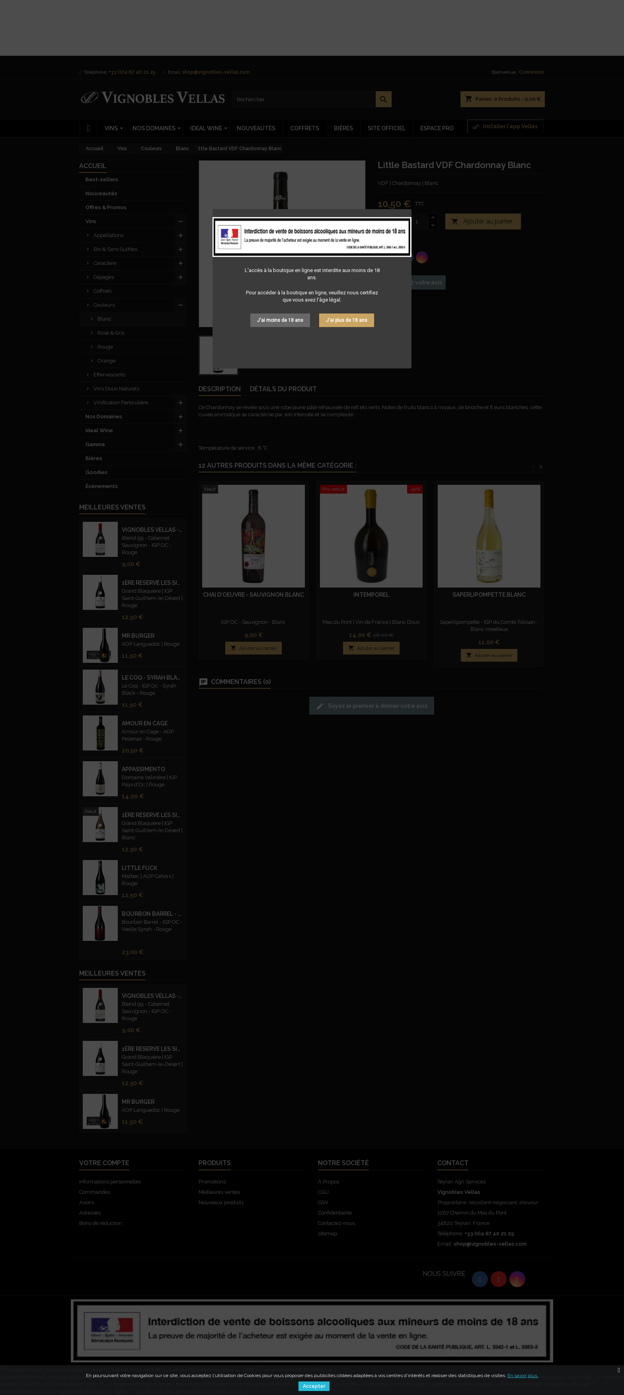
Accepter (314, 1386)
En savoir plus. (522, 1375)
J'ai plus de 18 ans (346, 320)
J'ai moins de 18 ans (280, 320)
